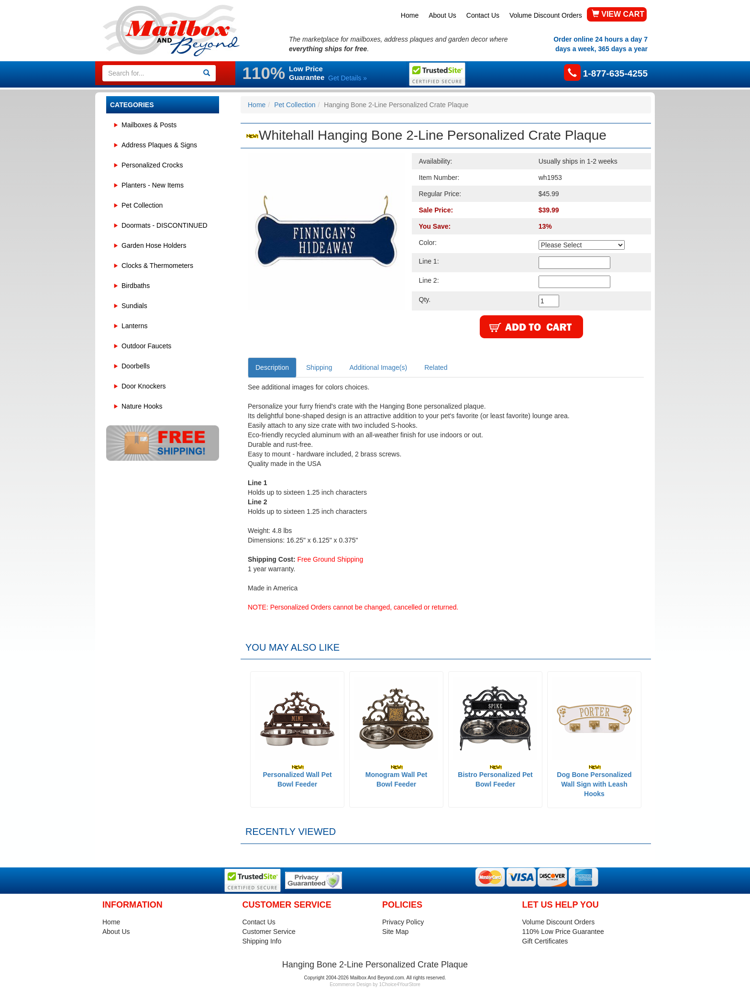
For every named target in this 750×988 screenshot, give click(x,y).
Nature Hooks (142, 406)
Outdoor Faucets (146, 346)
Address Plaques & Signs (159, 145)
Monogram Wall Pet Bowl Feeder (396, 776)
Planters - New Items (152, 185)
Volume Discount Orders (545, 15)
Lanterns (134, 326)
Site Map (395, 931)
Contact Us (482, 15)
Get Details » (347, 78)
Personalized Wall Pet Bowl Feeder (297, 776)
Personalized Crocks (152, 165)
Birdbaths (135, 285)
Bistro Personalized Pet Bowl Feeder (495, 776)
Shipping (319, 367)
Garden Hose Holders (153, 245)
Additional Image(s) (379, 367)
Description (272, 367)
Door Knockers (143, 386)
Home (410, 15)
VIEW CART (618, 14)
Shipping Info (262, 941)
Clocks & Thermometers (157, 265)
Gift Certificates (545, 941)
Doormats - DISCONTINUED (164, 225)
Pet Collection (142, 205)
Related (435, 367)
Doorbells (135, 366)
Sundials (134, 306)
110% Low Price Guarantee (563, 931)
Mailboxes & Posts (148, 125)
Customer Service (269, 931)
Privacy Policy (403, 922)
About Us (442, 15)
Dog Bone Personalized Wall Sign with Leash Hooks (594, 781)
